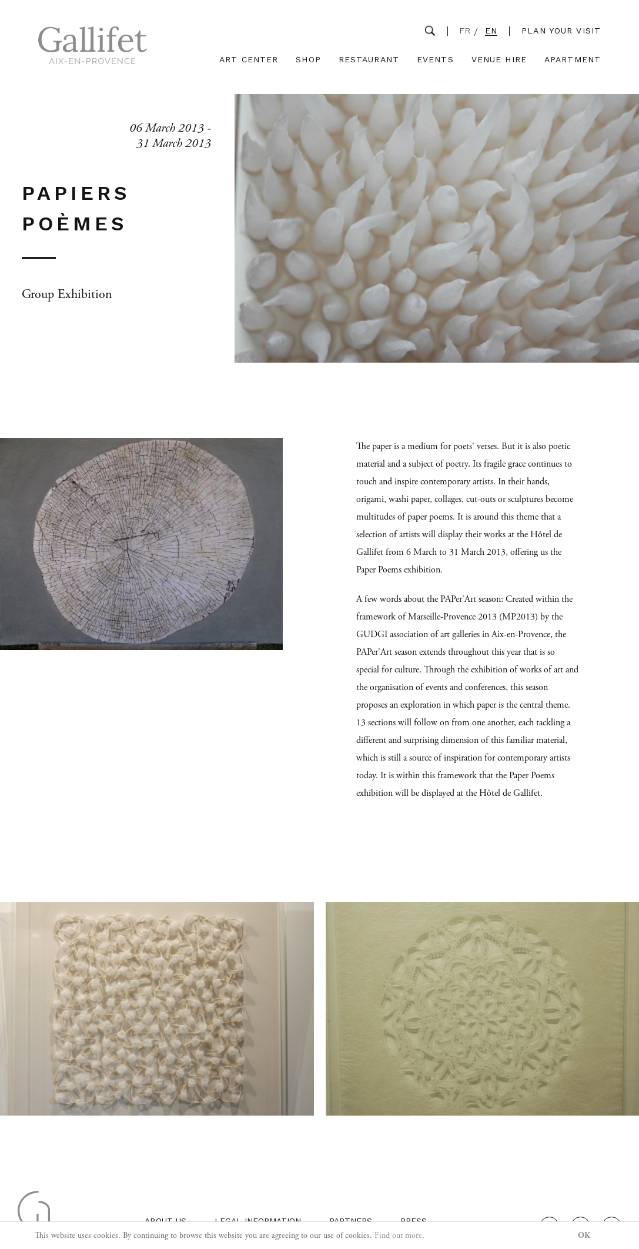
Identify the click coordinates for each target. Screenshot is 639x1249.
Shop (308, 59)
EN (491, 30)
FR (465, 30)
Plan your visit (561, 30)
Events (435, 59)
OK (584, 1235)
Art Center (248, 59)
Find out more (398, 1235)
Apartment (572, 59)
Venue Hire (499, 59)
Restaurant (369, 59)
